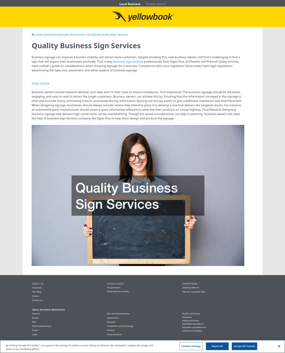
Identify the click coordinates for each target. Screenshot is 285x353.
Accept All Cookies (244, 346)
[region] (142, 346)
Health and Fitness (191, 313)
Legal (34, 334)
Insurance (187, 317)
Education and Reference (194, 327)
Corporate (37, 287)
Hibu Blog (36, 291)
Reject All (217, 346)
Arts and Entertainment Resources (60, 35)
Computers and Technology (120, 326)
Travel (35, 330)
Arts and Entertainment (118, 313)
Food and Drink (114, 334)
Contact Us (37, 300)
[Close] (279, 346)
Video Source (40, 83)
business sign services (128, 62)
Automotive (112, 317)
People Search (156, 4)
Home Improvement (41, 326)
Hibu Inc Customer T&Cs (194, 291)
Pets (34, 322)
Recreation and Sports (192, 323)
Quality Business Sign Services (107, 35)
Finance (110, 330)
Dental (35, 317)
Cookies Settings (191, 346)
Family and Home (190, 320)
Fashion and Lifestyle (192, 330)
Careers (35, 296)
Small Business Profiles (118, 291)
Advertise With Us (190, 287)
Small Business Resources (48, 309)
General (35, 313)
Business (111, 322)
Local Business (130, 4)
